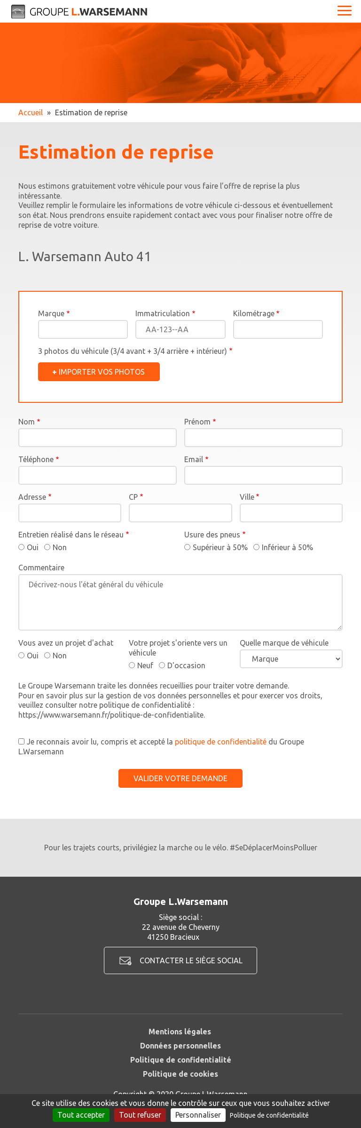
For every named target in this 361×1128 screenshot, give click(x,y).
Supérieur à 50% (220, 547)
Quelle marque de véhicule (284, 643)
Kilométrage (254, 313)
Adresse (32, 497)
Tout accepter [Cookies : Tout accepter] (81, 1115)
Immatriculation (162, 313)
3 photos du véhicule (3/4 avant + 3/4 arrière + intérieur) (132, 351)
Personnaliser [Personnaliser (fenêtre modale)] (198, 1115)
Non (60, 547)
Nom (26, 421)
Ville (247, 497)
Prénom (197, 421)
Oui (33, 547)
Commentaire (41, 567)
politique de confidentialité (221, 741)
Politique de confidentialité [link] (269, 1115)
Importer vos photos (102, 372)
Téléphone (36, 459)
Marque (51, 313)
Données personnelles (180, 1045)
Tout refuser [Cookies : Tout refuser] (140, 1115)
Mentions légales (180, 1031)
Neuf (145, 665)
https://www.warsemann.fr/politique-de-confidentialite (111, 715)
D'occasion (186, 665)
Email (193, 459)
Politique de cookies (180, 1074)
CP (133, 497)
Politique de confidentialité (180, 1060)
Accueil (30, 112)
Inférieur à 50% (287, 547)
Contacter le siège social (191, 960)
